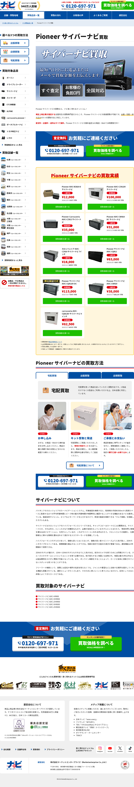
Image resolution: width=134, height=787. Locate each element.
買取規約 (36, 749)
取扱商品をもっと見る (13, 144)
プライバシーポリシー (56, 749)
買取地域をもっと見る (13, 260)
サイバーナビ (9, 91)
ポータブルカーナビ (12, 124)
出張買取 (11, 43)
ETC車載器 (8, 104)
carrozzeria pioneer (12, 118)
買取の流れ (56, 15)
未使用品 (112, 193)
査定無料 (60, 138)
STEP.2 (75, 434)
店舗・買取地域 (11, 15)
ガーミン (7, 77)
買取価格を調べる (62, 206)
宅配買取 (11, 60)
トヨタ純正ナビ (10, 131)
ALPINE (7, 111)
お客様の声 (78, 15)
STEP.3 (108, 434)
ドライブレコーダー (12, 84)
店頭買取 (11, 51)
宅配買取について (81, 465)
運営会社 (123, 15)
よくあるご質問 (100, 15)
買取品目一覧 (33, 15)
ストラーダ (8, 97)
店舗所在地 (21, 749)
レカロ (6, 138)
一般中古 (67, 193)
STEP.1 (42, 434)
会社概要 (6, 749)
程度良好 (67, 226)
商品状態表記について (55, 342)
